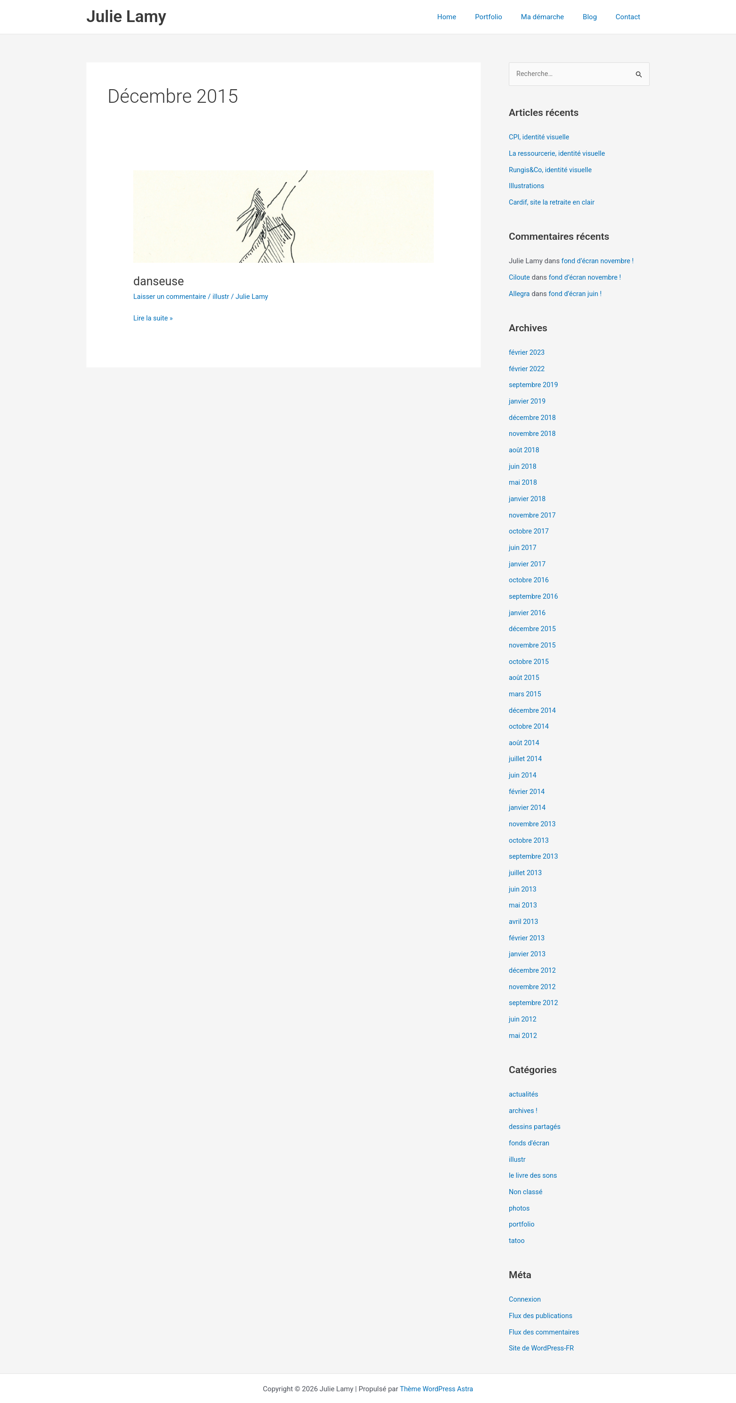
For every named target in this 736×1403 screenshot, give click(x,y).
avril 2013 (524, 904)
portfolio (522, 1200)
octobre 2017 (529, 523)
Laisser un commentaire (171, 296)
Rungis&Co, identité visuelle (552, 169)
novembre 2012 (533, 967)
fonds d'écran (530, 1120)
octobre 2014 (529, 713)
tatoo (517, 1216)
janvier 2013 (528, 935)
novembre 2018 (533, 429)
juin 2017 (523, 539)
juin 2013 (523, 872)
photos (519, 1184)
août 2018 (524, 444)
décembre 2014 (533, 698)
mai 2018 (523, 476)
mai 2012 (523, 1014)
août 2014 (524, 729)
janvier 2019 (528, 397)
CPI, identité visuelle (540, 137)
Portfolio (505, 17)
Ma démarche (554, 17)
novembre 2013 (533, 809)
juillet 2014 (526, 745)
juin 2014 (523, 761)
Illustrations (527, 185)
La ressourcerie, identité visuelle (559, 153)
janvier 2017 (528, 555)
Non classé (526, 1168)
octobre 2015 (529, 650)
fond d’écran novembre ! (598, 259)
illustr (224, 296)
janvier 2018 (528, 492)
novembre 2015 (533, 634)
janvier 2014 (528, 793)
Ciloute (520, 275)
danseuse (159, 281)
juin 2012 (523, 999)
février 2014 (527, 777)
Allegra (519, 291)
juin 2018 (523, 460)
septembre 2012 (534, 983)
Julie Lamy (126, 16)
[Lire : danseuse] (283, 216)
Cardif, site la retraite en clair (553, 201)
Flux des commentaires (545, 1306)
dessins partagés (536, 1104)
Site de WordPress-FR (542, 1321)
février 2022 (527, 365)
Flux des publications (542, 1290)
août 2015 (524, 666)
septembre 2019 (534, 381)
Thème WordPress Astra (437, 1361)
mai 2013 (523, 888)
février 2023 (527, 349)
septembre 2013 (534, 840)
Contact (630, 17)
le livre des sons (534, 1152)
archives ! (523, 1089)
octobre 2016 (529, 571)
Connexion (525, 1274)
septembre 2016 (534, 587)
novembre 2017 (533, 507)
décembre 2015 (533, 619)
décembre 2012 (533, 951)
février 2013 (527, 919)
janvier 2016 (528, 603)
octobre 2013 (529, 824)
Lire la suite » (153, 317)
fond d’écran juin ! (577, 291)
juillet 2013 (526, 856)
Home (468, 17)
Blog (597, 17)
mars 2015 (526, 682)
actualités (524, 1073)
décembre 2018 (533, 413)
